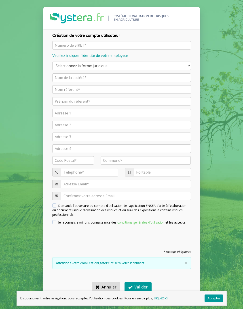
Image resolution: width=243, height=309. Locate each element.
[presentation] (86, 236)
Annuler (105, 287)
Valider (138, 287)
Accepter (213, 298)
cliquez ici (160, 298)
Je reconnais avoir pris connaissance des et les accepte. (119, 222)
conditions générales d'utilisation (141, 222)
